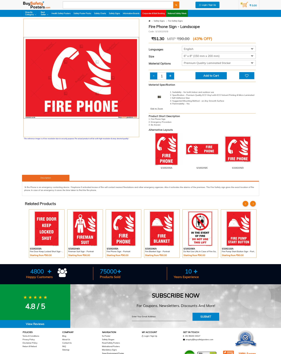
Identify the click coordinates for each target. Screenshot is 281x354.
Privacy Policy (29, 339)
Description (46, 178)
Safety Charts (100, 13)
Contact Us (67, 343)
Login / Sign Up (207, 5)
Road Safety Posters (111, 343)
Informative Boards (131, 13)
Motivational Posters (111, 346)
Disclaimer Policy (30, 343)
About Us (66, 339)
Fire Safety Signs (175, 21)
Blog (64, 336)
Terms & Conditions (31, 336)
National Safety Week (177, 13)
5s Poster (106, 336)
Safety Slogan (108, 339)
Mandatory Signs (109, 350)
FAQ (64, 346)
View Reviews (35, 324)
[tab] (35, 324)
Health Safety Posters (61, 13)
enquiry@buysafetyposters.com (199, 339)
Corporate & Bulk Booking (153, 13)
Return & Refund (30, 346)
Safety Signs (114, 13)
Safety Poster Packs (82, 13)
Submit (205, 316)
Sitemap (65, 350)
